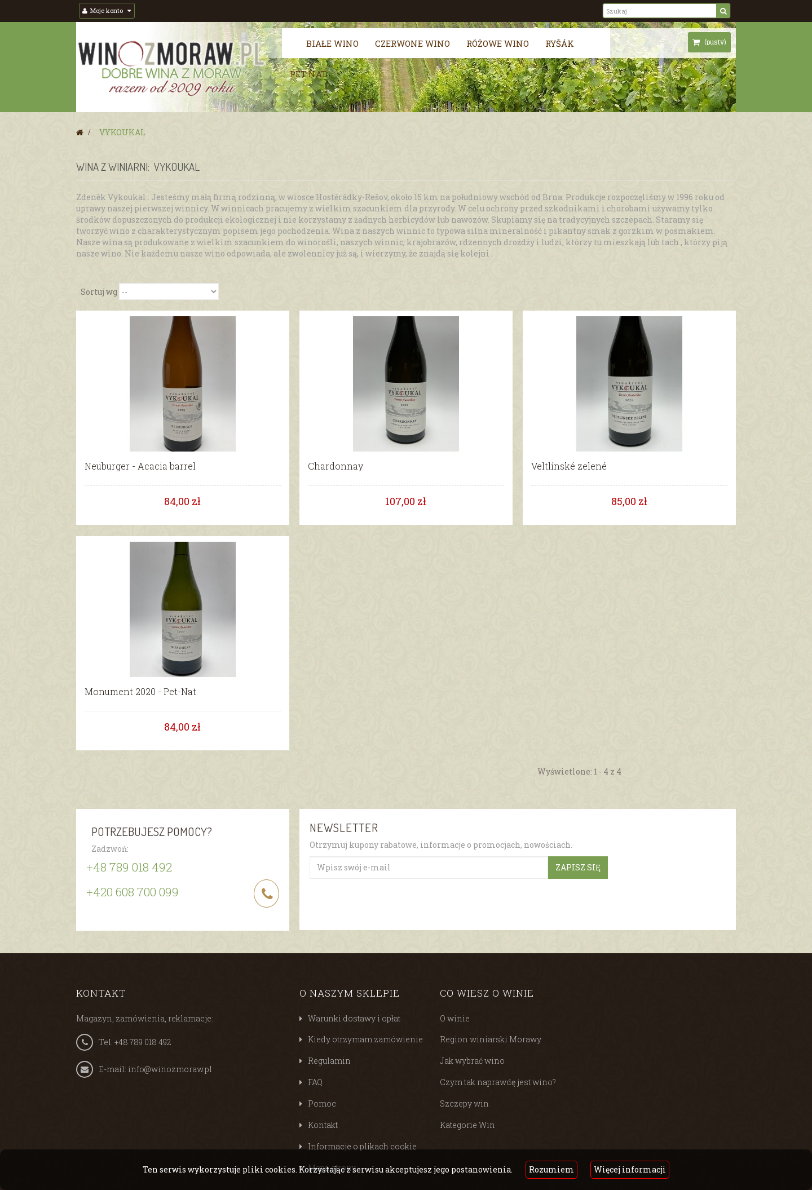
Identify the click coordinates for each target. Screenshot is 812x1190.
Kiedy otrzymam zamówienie (365, 1039)
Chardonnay (335, 466)
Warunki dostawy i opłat (354, 1017)
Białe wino (332, 43)
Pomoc (322, 1103)
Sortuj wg (99, 291)
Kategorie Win (467, 1125)
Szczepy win (464, 1103)
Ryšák (559, 43)
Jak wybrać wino (472, 1060)
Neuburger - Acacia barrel (140, 466)
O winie (455, 1017)
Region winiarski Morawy (490, 1039)
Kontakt (323, 1125)
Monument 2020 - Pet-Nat (140, 691)
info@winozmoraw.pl (170, 1069)
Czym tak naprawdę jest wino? (498, 1082)
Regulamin (329, 1060)
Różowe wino (497, 43)
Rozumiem (551, 1169)
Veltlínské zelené (569, 466)
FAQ (315, 1082)
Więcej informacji (630, 1169)
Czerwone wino (412, 43)
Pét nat (308, 73)
